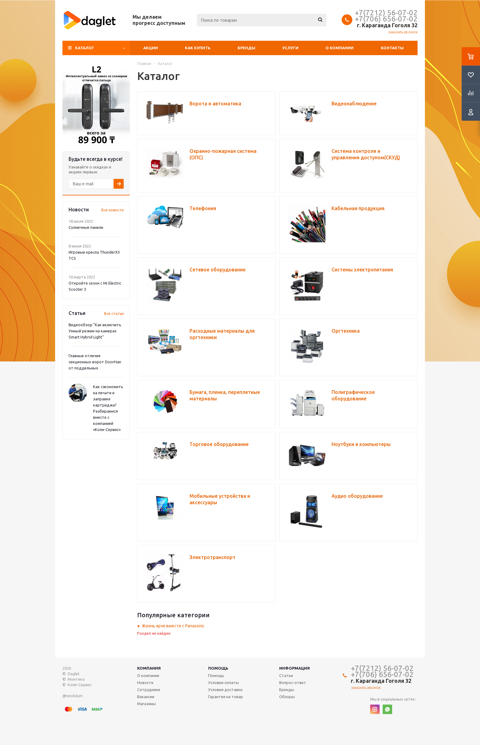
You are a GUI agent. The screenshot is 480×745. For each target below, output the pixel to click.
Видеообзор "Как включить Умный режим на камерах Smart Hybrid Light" (95, 331)
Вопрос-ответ (292, 682)
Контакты (392, 48)
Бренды (246, 48)
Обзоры (287, 696)
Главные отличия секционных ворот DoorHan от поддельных (95, 362)
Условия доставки (225, 689)
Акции (150, 48)
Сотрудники (148, 689)
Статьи (286, 675)
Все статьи (114, 314)
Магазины (146, 704)
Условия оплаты (223, 682)
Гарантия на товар (225, 696)
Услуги (290, 48)
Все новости (112, 210)
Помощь (218, 668)
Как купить (198, 48)
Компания (149, 668)
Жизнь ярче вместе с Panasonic (173, 625)
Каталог (84, 48)
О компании (339, 48)
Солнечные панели (86, 227)
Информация (294, 668)
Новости (145, 682)
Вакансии (145, 696)
